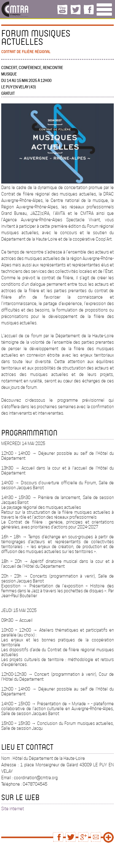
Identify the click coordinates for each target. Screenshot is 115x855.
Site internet (12, 808)
